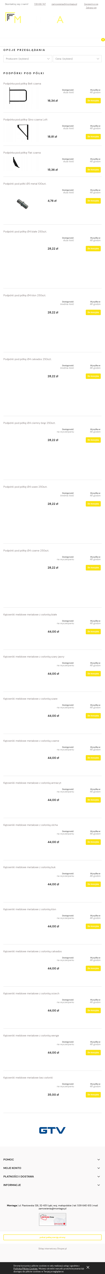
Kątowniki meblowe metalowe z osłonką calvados (32, 951)
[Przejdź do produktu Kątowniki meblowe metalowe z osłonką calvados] (23, 968)
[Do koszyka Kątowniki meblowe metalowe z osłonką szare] (93, 715)
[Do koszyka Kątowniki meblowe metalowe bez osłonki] (93, 1094)
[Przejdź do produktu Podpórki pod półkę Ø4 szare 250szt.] (23, 515)
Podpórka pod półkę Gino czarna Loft (25, 119)
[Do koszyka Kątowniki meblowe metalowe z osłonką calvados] (93, 968)
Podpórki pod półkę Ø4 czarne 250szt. (26, 550)
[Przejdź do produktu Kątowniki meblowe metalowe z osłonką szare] (23, 716)
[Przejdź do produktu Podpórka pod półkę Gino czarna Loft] (23, 132)
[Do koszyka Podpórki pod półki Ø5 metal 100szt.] (93, 200)
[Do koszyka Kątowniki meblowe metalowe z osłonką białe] (93, 631)
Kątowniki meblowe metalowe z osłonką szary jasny (33, 656)
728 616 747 (40, 4)
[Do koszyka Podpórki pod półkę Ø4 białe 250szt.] (93, 248)
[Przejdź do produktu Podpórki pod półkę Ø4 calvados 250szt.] (23, 387)
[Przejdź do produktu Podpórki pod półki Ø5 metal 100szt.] (23, 203)
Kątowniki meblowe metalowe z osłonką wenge (31, 1035)
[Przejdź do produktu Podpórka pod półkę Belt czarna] (23, 98)
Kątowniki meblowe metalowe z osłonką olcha (30, 825)
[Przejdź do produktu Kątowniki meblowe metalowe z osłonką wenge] (23, 1053)
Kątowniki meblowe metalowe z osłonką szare (30, 698)
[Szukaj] (92, 41)
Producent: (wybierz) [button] (17, 58)
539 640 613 (84, 1205)
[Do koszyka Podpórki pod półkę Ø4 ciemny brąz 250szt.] (93, 440)
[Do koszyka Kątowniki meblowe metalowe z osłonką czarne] (93, 758)
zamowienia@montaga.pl (64, 4)
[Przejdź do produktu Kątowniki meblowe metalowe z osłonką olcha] (23, 842)
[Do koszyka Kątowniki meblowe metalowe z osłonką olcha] (93, 842)
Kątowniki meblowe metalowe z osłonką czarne (31, 741)
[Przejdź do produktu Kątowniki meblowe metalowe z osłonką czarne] (23, 758)
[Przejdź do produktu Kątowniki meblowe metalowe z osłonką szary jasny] (23, 674)
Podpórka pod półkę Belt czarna (22, 83)
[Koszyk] (101, 42)
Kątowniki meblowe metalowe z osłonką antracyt (32, 783)
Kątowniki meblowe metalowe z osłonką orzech (31, 993)
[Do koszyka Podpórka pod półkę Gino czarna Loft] (93, 136)
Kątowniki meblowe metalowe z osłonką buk (29, 867)
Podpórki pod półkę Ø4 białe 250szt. (25, 231)
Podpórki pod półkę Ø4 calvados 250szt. (27, 359)
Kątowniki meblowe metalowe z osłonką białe (30, 614)
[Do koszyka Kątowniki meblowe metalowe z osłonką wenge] (93, 1052)
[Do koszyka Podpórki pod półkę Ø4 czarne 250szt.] (93, 567)
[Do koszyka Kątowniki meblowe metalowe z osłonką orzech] (93, 1010)
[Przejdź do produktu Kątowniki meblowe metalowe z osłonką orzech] (23, 1011)
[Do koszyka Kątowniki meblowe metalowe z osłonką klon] (93, 926)
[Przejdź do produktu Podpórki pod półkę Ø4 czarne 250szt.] (23, 578)
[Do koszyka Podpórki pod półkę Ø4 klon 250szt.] (93, 312)
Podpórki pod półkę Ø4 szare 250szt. (25, 487)
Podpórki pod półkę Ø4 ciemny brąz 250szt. (29, 423)
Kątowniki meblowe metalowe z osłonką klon (29, 909)
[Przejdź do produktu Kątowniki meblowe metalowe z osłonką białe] (23, 632)
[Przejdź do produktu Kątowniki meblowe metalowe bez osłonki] (23, 1095)
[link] (52, 1130)
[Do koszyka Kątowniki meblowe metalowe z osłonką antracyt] (93, 800)
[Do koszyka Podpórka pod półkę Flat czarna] (93, 169)
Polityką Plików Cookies (25, 1268)
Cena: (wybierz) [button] (64, 58)
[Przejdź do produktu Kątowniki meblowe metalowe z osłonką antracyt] (23, 800)
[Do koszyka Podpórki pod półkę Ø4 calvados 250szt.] (93, 376)
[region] (52, 1130)
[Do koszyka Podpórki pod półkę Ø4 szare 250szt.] (93, 504)
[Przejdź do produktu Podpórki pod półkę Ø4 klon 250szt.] (23, 323)
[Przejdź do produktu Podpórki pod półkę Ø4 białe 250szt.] (23, 259)
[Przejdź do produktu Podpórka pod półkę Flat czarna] (23, 163)
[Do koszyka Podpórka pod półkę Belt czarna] (93, 100)
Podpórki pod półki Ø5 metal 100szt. (24, 183)
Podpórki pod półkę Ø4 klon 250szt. (24, 295)
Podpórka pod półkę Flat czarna (22, 152)
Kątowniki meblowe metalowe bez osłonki (28, 1077)
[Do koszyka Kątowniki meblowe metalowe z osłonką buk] (93, 884)
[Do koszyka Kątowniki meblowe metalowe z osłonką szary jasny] (93, 673)
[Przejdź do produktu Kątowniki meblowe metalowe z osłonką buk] (23, 884)
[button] (4, 41)
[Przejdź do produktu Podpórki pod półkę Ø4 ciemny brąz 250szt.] (23, 451)
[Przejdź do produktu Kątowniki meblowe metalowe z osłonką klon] (23, 926)
